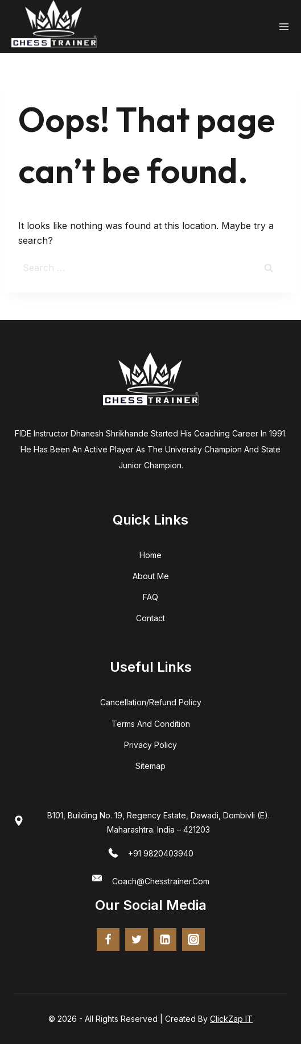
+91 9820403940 (160, 853)
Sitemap (150, 766)
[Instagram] (193, 939)
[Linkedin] (165, 939)
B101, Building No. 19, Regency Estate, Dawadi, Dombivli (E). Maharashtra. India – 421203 (158, 822)
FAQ (150, 597)
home (150, 555)
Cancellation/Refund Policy (150, 702)
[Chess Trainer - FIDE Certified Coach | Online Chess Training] (54, 26)
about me (151, 576)
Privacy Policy (150, 745)
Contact (150, 618)
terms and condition (151, 724)
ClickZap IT (231, 1019)
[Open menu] (284, 26)
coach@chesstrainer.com (160, 881)
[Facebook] (108, 939)
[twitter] (136, 939)
